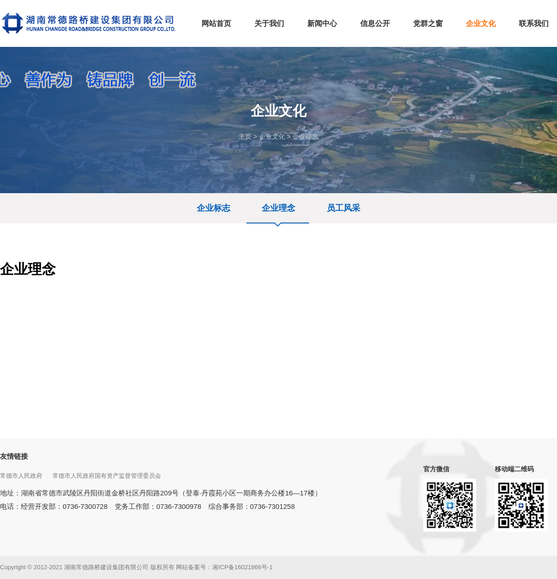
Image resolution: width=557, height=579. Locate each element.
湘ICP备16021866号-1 (242, 567)
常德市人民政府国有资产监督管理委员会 (107, 475)
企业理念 (305, 136)
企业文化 (272, 136)
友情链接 (14, 456)
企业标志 (213, 208)
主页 (245, 136)
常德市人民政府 (22, 475)
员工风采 (343, 208)
